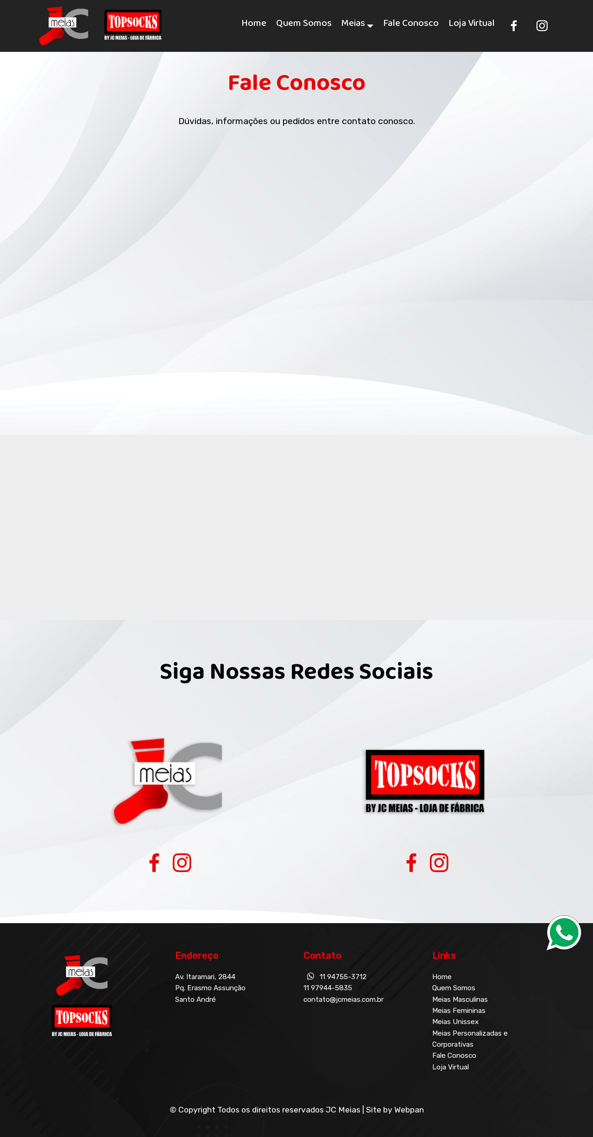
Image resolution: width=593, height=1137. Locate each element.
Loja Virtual (471, 26)
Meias (353, 26)
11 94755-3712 (343, 977)
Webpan (409, 1109)
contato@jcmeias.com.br (343, 999)
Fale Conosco (411, 26)
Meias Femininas (459, 1010)
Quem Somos (304, 26)
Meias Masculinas (460, 999)
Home (253, 26)
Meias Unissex (455, 1022)
